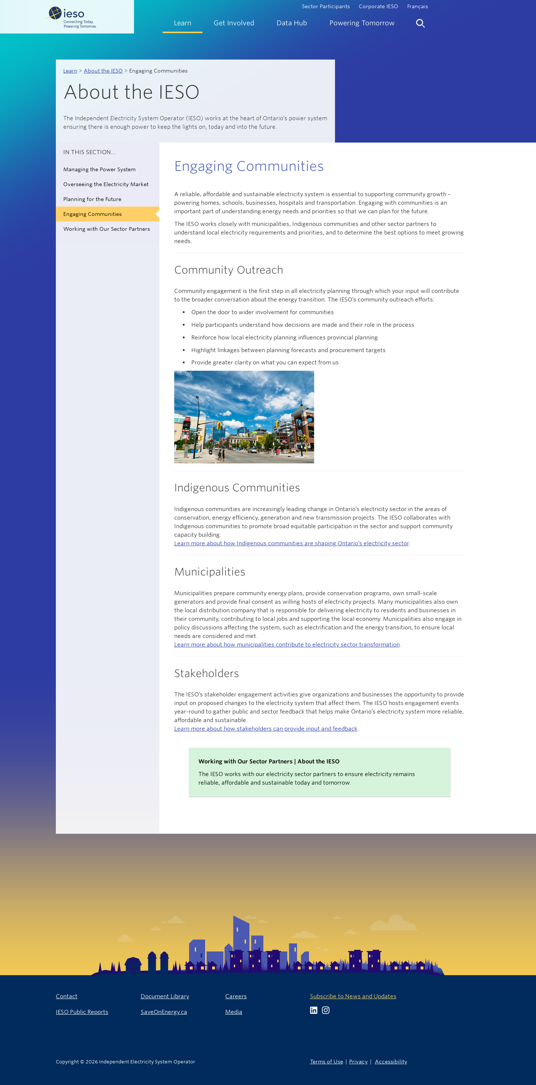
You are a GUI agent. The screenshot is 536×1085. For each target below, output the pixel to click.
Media (233, 1011)
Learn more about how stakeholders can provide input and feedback (265, 728)
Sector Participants (326, 6)
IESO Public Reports (82, 1011)
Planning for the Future (92, 199)
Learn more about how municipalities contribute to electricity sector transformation (287, 644)
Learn (70, 71)
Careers (236, 996)
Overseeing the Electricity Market (106, 184)
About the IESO (103, 71)
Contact (66, 996)
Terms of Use (326, 1061)
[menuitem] (182, 23)
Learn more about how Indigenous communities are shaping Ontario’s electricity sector (291, 543)
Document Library (165, 996)
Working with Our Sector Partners (106, 229)
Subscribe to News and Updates (353, 996)
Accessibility (391, 1061)
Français (417, 6)
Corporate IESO (378, 6)
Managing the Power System (99, 169)
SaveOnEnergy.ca (164, 1011)
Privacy (358, 1061)
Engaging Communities (92, 214)
